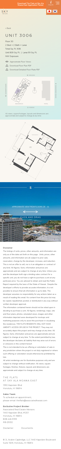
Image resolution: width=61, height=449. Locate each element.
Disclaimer (8, 428)
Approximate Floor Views (20, 61)
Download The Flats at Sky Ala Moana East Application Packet (30, 4)
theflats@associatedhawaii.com (31, 400)
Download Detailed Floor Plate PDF (24, 69)
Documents (27, 428)
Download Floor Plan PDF (20, 65)
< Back (8, 28)
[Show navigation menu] (57, 4)
